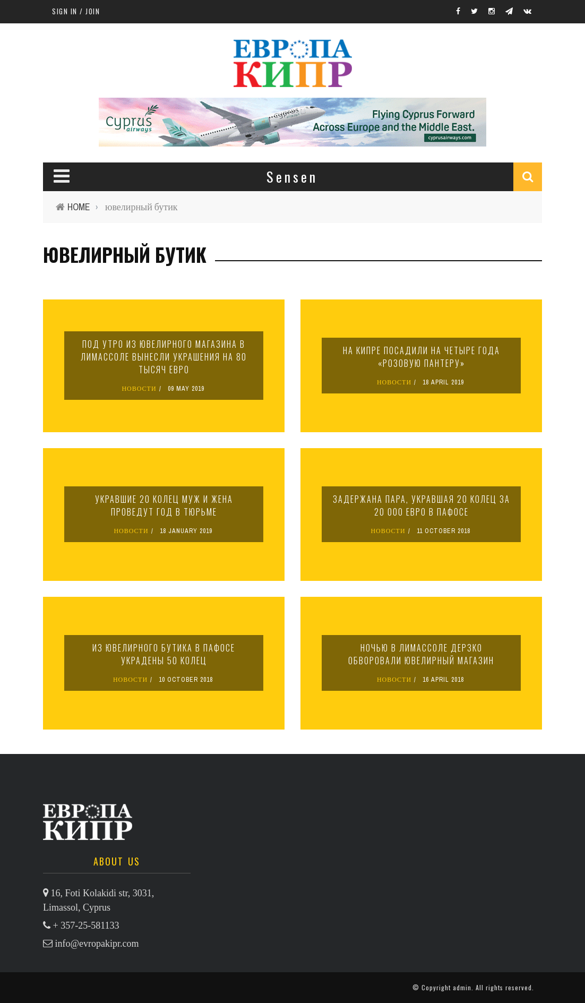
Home (78, 206)
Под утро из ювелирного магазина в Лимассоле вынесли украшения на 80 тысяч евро (164, 357)
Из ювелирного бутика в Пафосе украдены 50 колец (163, 654)
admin (462, 987)
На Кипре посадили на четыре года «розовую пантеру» (421, 357)
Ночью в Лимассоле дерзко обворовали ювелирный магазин (421, 654)
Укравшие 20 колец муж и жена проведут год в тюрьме (164, 505)
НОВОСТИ (139, 388)
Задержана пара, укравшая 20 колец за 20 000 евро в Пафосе (421, 505)
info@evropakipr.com (97, 943)
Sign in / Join (76, 11)
